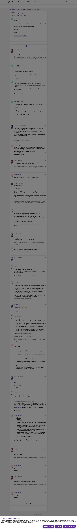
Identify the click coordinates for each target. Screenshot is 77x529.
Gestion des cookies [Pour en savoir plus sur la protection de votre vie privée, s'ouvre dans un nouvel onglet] (29, 522)
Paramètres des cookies (48, 526)
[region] (38, 522)
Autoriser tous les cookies (70, 526)
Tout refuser (58, 526)
